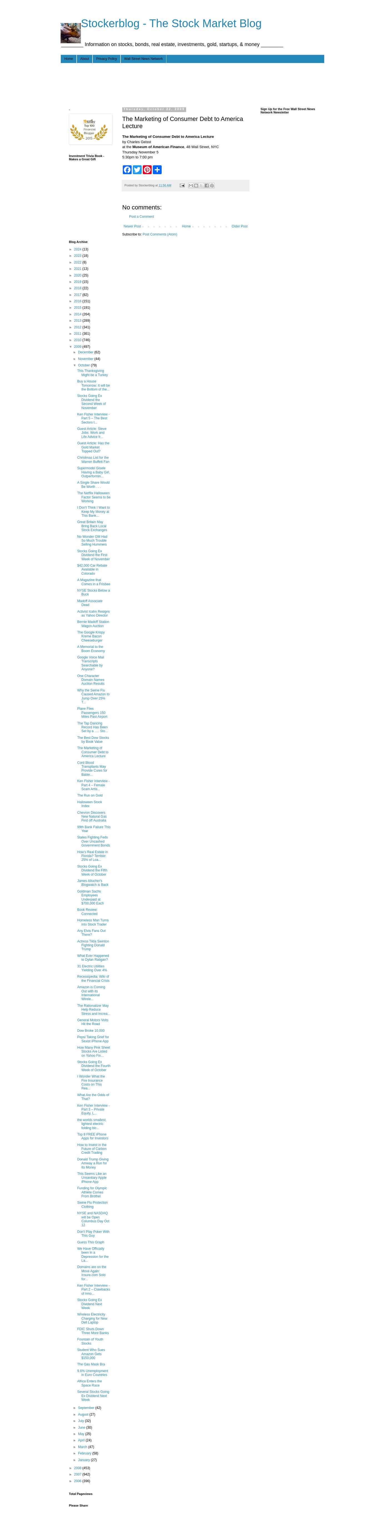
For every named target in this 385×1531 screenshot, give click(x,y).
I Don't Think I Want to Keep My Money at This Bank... (93, 512)
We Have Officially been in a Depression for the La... (93, 1255)
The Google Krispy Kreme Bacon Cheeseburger (91, 636)
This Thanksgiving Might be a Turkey (92, 373)
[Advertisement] (170, 84)
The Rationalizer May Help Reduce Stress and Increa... (93, 1010)
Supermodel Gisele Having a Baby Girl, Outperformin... (93, 472)
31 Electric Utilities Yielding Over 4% (92, 968)
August (83, 1414)
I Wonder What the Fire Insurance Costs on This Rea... (91, 1082)
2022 (78, 262)
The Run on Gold (89, 795)
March (83, 1447)
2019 (78, 282)
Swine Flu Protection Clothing (92, 1204)
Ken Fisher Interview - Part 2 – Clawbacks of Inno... (93, 1290)
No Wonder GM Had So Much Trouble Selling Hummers (92, 541)
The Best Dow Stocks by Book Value (93, 740)
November (86, 359)
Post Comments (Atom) (159, 234)
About (84, 59)
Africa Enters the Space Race (89, 1383)
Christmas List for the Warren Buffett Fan (93, 459)
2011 (78, 334)
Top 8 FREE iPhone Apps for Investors (92, 1136)
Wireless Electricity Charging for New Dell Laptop (92, 1318)
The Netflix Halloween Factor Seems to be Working (94, 497)
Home (68, 59)
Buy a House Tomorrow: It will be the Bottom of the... (93, 385)
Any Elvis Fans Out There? (91, 933)
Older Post (240, 226)
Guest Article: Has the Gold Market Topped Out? (93, 447)
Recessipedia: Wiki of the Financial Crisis (93, 978)
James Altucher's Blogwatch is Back (92, 883)
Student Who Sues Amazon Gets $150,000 (91, 1354)
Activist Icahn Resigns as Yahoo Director (93, 613)
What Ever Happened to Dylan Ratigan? (93, 958)
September (86, 1408)
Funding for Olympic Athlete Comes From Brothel (92, 1192)
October (84, 365)
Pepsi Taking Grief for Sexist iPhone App (93, 1039)
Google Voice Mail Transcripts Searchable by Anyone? (90, 663)
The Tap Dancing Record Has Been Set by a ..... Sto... (92, 727)
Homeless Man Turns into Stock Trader (93, 922)
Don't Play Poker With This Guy (93, 1234)
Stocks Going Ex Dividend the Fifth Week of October (92, 870)
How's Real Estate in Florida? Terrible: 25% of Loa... (92, 856)
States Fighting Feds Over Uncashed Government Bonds (93, 841)
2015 (78, 308)
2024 (78, 249)
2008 (78, 1468)
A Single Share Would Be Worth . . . (93, 484)
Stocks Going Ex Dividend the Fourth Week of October (94, 1066)
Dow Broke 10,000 (91, 1031)
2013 (78, 321)
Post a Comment (141, 217)
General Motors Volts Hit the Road (92, 1022)
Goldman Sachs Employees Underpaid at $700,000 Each (90, 897)
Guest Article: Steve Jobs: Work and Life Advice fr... (91, 433)
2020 (78, 275)
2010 (78, 340)
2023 (78, 256)
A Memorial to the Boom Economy (91, 649)
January (84, 1460)
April (82, 1440)
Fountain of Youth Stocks (90, 1341)
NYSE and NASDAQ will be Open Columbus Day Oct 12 (93, 1219)
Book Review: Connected (87, 912)
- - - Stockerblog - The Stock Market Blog (161, 23)
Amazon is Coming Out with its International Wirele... (91, 993)
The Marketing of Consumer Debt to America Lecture (92, 752)
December (86, 352)
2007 (78, 1474)
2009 (78, 347)
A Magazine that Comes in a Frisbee (93, 582)
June (82, 1427)
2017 (78, 295)
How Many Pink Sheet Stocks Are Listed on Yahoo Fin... (93, 1052)
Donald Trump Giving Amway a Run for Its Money (93, 1163)
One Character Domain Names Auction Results (90, 680)
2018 (78, 288)
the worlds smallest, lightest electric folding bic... (91, 1124)
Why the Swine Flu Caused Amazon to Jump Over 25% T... (93, 696)
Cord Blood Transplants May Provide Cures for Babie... (92, 769)
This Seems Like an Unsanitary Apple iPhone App (92, 1178)
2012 (78, 327)
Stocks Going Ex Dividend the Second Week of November (91, 402)
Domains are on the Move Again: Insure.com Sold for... (91, 1273)
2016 (78, 301)
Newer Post (132, 226)
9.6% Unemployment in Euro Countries (92, 1373)
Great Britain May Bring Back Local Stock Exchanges (92, 526)
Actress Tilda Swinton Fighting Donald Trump (93, 945)
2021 (78, 269)
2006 (78, 1481)
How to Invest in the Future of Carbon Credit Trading (92, 1149)
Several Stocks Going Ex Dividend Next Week (93, 1396)
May (81, 1434)
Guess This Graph (90, 1242)
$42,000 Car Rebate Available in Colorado (92, 570)
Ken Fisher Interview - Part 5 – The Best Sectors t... (93, 418)
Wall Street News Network (143, 59)
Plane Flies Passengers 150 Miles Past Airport (92, 713)
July (81, 1421)
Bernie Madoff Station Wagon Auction (93, 624)
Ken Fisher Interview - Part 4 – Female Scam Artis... (93, 785)
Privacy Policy (106, 59)
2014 (78, 314)
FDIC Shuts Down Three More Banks (93, 1331)
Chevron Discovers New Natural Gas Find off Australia (92, 817)
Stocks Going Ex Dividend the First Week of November (93, 555)
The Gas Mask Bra (91, 1364)
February (85, 1453)
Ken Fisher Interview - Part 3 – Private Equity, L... (93, 1110)
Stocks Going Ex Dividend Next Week (89, 1304)
